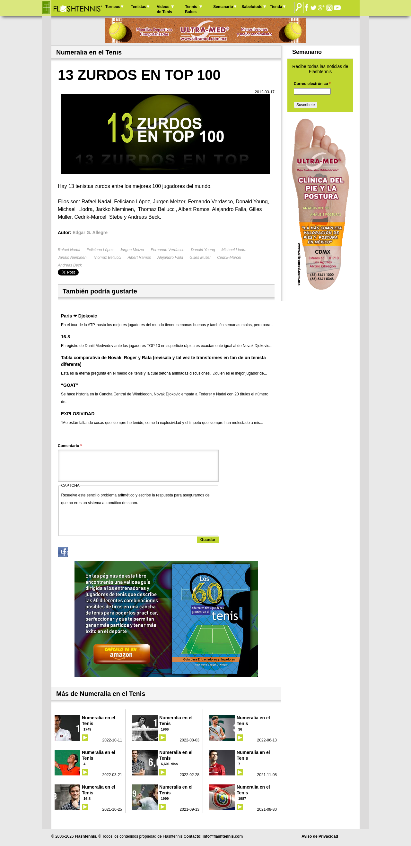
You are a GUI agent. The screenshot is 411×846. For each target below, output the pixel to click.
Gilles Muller (200, 257)
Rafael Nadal (69, 250)
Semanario (223, 6)
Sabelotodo (251, 6)
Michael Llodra (234, 250)
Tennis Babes (191, 9)
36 (240, 729)
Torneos (112, 6)
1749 (87, 729)
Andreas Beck (70, 265)
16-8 (65, 336)
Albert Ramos (139, 257)
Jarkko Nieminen (72, 257)
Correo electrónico (312, 83)
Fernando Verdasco (167, 250)
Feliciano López (99, 250)
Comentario (70, 446)
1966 (165, 729)
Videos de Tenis (164, 9)
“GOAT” (69, 385)
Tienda (276, 6)
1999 (165, 798)
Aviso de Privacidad (320, 836)
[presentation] (110, 519)
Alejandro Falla (170, 257)
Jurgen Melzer (132, 250)
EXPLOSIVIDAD (77, 413)
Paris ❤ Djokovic (79, 315)
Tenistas (138, 6)
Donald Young (203, 250)
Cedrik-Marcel (229, 257)
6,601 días (169, 764)
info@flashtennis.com (223, 836)
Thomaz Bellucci (107, 257)
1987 (242, 798)
